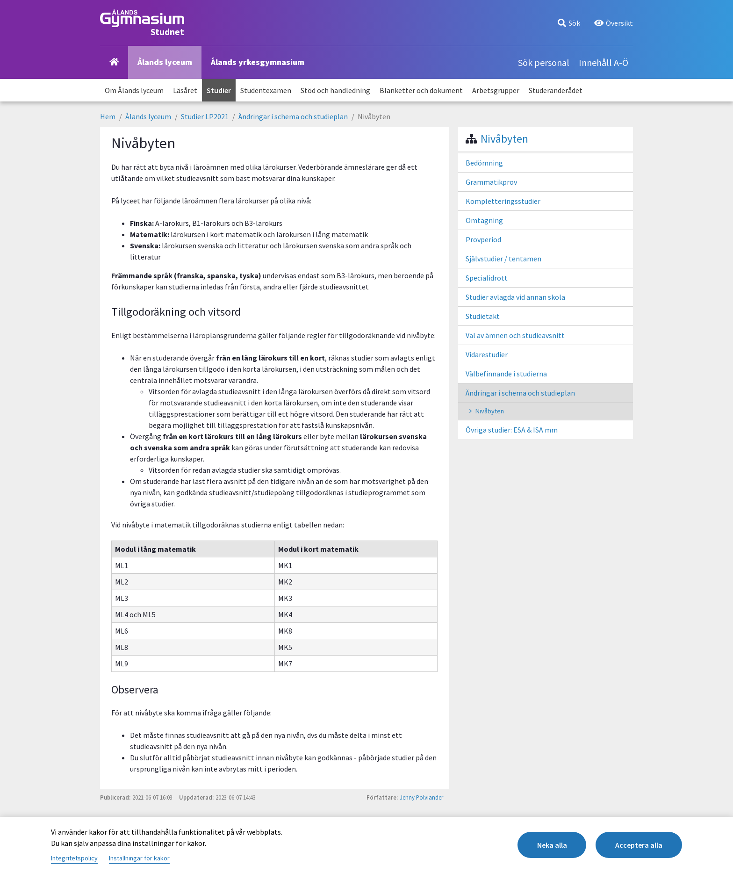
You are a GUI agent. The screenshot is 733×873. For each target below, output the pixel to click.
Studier (219, 90)
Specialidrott (487, 277)
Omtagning (484, 220)
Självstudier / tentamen (503, 258)
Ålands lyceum (164, 62)
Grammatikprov (491, 182)
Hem (107, 116)
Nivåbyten (504, 138)
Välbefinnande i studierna (506, 373)
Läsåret (185, 90)
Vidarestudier (487, 354)
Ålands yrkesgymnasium (257, 62)
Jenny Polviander (421, 797)
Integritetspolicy (74, 858)
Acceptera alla (638, 845)
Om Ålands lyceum (134, 90)
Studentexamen (265, 90)
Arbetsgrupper (495, 90)
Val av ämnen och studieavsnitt (515, 335)
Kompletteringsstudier (503, 201)
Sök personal (543, 62)
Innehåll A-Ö (603, 62)
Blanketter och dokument (421, 90)
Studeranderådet (555, 90)
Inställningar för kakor (139, 858)
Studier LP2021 (205, 116)
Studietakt (483, 316)
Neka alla (552, 845)
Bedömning (484, 162)
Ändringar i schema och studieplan (293, 116)
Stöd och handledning (335, 90)
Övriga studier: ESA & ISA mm (512, 429)
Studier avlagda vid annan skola (515, 297)
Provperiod (483, 239)
